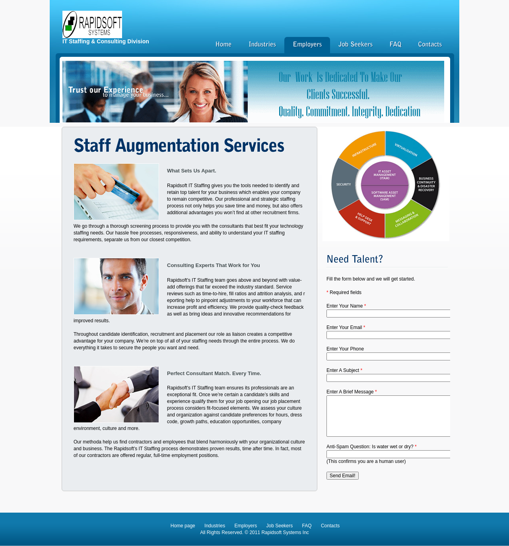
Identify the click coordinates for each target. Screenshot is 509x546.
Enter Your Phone (345, 349)
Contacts (330, 526)
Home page (183, 526)
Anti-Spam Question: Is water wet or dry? (371, 446)
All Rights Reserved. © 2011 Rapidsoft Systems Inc (254, 532)
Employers (245, 526)
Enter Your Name (346, 306)
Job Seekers (279, 526)
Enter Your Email (345, 327)
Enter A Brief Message (351, 392)
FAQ (307, 526)
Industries (214, 526)
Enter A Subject (344, 370)
